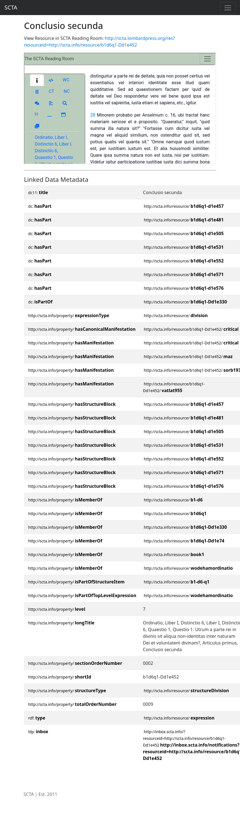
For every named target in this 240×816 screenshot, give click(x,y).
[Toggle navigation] (228, 7)
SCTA (10, 7)
